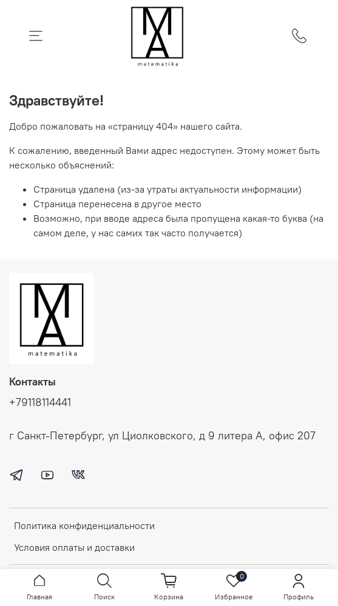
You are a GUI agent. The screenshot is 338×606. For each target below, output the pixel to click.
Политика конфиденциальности (84, 525)
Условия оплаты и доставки (74, 547)
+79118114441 (40, 402)
